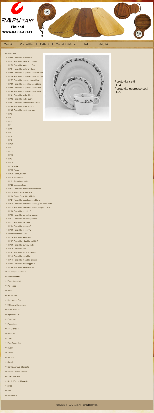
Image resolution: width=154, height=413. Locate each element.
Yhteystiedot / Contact (66, 44)
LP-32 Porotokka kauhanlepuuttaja (22, 219)
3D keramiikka (26, 44)
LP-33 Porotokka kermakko (19, 222)
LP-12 (10, 151)
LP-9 (10, 140)
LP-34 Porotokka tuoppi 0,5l (20, 226)
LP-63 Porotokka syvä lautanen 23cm (22, 103)
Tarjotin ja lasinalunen (17, 272)
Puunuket (11, 334)
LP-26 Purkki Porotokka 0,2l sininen (22, 196)
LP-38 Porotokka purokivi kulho (21, 245)
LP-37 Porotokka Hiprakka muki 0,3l (22, 241)
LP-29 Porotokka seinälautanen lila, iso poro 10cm (22, 207)
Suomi (10, 362)
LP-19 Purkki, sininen (17, 174)
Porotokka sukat (14, 281)
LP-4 (10, 125)
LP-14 (10, 159)
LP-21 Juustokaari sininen (19, 181)
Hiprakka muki (13, 314)
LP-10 (10, 144)
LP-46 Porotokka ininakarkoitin (21, 267)
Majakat (11, 357)
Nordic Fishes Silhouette (18, 381)
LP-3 (10, 121)
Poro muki (12, 319)
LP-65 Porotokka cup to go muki (21, 110)
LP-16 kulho (13, 166)
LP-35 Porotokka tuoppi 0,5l (20, 230)
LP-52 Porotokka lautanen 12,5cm (22, 61)
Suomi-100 (12, 295)
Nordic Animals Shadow (17, 372)
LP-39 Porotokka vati (17, 249)
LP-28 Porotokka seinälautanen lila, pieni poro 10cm (22, 204)
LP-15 (10, 162)
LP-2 (10, 118)
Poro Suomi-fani (14, 343)
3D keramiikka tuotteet (17, 305)
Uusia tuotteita (13, 310)
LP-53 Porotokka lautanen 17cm (21, 65)
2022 (10, 386)
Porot (10, 291)
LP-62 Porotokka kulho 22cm (20, 99)
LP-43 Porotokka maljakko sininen (22, 260)
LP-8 (10, 136)
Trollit (10, 338)
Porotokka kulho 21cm (17, 234)
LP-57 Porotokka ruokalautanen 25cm (22, 80)
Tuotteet (8, 44)
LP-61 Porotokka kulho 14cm (20, 95)
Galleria (87, 44)
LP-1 (10, 114)
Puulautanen (13, 395)
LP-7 (10, 133)
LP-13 (10, 155)
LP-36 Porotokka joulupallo (19, 237)
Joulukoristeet (13, 329)
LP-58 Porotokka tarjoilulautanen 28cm (22, 84)
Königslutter (104, 44)
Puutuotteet (12, 324)
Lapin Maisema (14, 376)
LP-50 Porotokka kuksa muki (20, 58)
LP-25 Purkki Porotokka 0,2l (20, 192)
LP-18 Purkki (13, 170)
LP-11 (10, 148)
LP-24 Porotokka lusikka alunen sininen (22, 189)
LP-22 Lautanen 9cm (17, 185)
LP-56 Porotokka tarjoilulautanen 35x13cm (22, 76)
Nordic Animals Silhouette (18, 367)
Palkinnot (44, 44)
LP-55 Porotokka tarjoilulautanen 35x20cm (22, 73)
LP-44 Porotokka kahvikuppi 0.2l (21, 264)
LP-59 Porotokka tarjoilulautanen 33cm (22, 88)
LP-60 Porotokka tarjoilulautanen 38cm (22, 91)
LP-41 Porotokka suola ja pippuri (22, 252)
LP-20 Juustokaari (16, 177)
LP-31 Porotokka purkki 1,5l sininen (22, 215)
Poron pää (12, 286)
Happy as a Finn (14, 300)
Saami (10, 353)
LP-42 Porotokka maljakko (19, 256)
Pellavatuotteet (14, 276)
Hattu (10, 391)
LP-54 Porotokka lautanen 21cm (21, 69)
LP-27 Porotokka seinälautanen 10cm (22, 200)
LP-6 (10, 129)
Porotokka (12, 53)
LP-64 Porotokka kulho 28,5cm (21, 106)
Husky (10, 348)
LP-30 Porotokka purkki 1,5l (19, 211)
